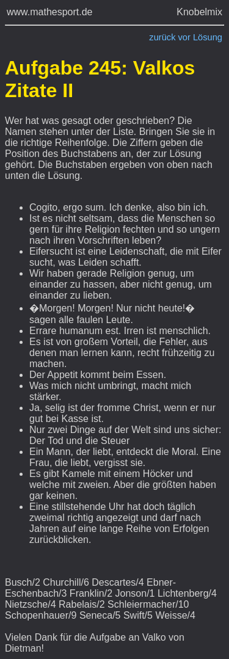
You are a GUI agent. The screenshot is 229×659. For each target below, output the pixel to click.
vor (184, 37)
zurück (162, 37)
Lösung (207, 37)
